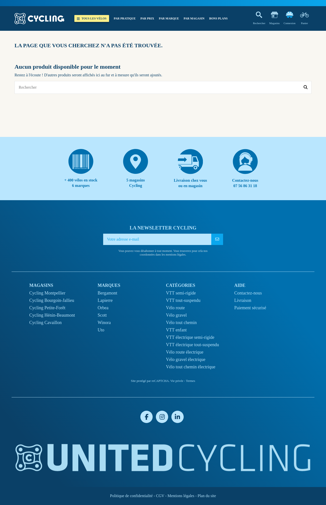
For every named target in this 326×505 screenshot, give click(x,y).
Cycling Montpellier (47, 293)
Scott (102, 315)
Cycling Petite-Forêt (47, 307)
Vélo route (175, 307)
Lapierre (105, 300)
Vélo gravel (176, 315)
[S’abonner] (217, 239)
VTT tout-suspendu (183, 300)
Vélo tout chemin (181, 322)
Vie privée (176, 381)
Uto (101, 329)
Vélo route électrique (184, 352)
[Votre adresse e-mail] (157, 239)
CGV (160, 496)
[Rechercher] (305, 87)
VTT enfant (176, 329)
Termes (190, 381)
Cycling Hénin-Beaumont (52, 315)
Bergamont (107, 293)
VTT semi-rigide (181, 293)
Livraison (242, 300)
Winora (104, 322)
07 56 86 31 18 (245, 186)
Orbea (103, 307)
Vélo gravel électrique (185, 359)
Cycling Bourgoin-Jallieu (51, 300)
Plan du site (206, 496)
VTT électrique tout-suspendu (192, 344)
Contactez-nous (248, 293)
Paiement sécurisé (250, 307)
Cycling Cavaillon (45, 322)
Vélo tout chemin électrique (190, 366)
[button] (124, 18)
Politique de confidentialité (131, 496)
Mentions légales (180, 496)
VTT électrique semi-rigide (190, 337)
